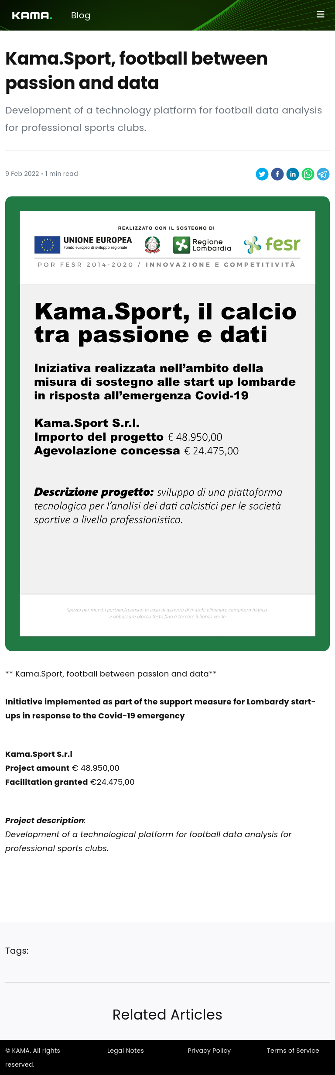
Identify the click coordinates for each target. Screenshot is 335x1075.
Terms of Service (293, 1050)
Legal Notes (125, 1050)
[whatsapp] (307, 174)
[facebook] (277, 174)
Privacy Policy (209, 1050)
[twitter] (262, 174)
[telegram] (323, 174)
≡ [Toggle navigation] (320, 13)
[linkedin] (292, 174)
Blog (81, 15)
